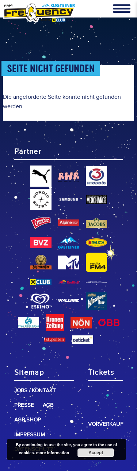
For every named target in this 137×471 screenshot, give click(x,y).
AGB (48, 405)
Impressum (29, 435)
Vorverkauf (105, 424)
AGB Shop (27, 420)
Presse (24, 405)
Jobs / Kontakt (35, 391)
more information (52, 453)
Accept (95, 452)
